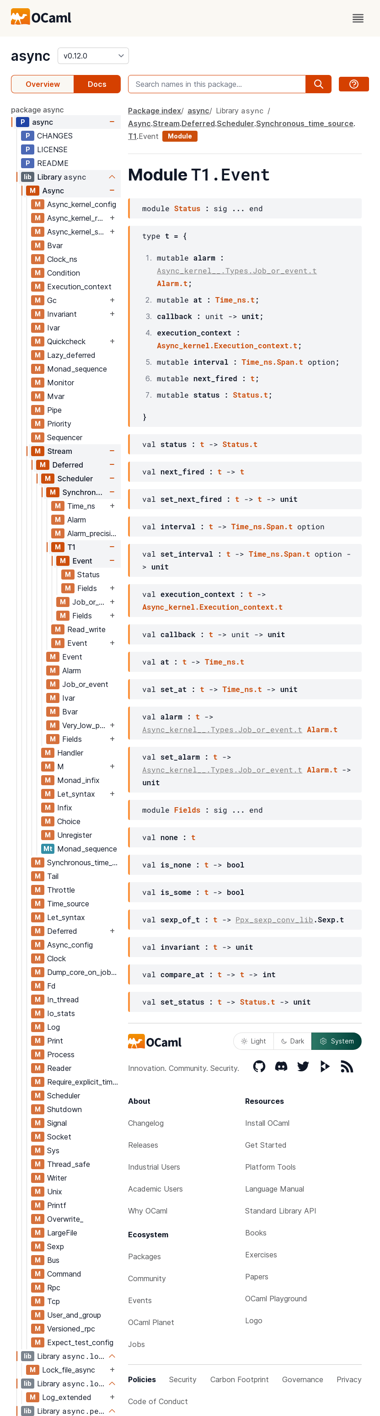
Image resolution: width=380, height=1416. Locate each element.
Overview (43, 84)
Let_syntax (76, 793)
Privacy (349, 1379)
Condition (63, 272)
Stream (59, 451)
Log (53, 1027)
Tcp (53, 1301)
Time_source (68, 903)
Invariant (62, 314)
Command (64, 1273)
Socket (59, 1136)
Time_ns (81, 506)
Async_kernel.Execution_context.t (227, 345)
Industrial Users (154, 1166)
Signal (57, 1123)
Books (256, 1232)
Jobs (136, 1344)
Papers (256, 1276)
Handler (70, 752)
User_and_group (74, 1315)
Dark (292, 1041)
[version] (93, 56)
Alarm (76, 519)
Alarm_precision (93, 533)
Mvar (55, 396)
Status (88, 574)
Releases (143, 1145)
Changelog (146, 1123)
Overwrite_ (65, 1219)
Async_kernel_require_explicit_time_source (77, 218)
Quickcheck (66, 341)
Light (253, 1041)
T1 (71, 547)
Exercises (261, 1254)
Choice (68, 821)
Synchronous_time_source (84, 492)
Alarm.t (172, 283)
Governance (302, 1379)
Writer (57, 1177)
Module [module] (180, 136)
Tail (53, 876)
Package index (154, 110)
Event (82, 560)
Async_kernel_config (81, 204)
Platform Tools (270, 1166)
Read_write (86, 629)
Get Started (266, 1145)
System (336, 1041)
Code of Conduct (158, 1401)
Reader (59, 1068)
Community (147, 1278)
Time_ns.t (235, 299)
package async (37, 109)
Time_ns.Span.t (272, 362)
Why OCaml (147, 1210)
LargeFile (62, 1232)
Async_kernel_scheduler (77, 231)
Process (61, 1054)
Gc (52, 300)
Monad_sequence (77, 368)
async (30, 56)
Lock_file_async (68, 1369)
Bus (53, 1260)
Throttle (61, 889)
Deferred (67, 464)
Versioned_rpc (71, 1328)
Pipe (54, 410)
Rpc (53, 1287)
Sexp (55, 1246)
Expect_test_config (80, 1342)
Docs (97, 84)
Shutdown (64, 1109)
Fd (51, 985)
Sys (53, 1150)
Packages (144, 1256)
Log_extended (66, 1397)
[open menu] (358, 18)
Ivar (53, 327)
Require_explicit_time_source (83, 1081)
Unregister (74, 835)
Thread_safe (68, 1164)
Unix (54, 1191)
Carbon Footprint (239, 1379)
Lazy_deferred (71, 355)
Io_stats (61, 1013)
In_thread (63, 999)
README (53, 163)
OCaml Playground (276, 1298)
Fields (87, 588)
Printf (56, 1205)
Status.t (250, 394)
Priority (59, 423)
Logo (253, 1320)
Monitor (60, 382)
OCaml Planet (151, 1322)
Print (55, 1040)
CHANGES (55, 135)
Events (140, 1300)
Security (183, 1379)
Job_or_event (89, 602)
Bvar (55, 245)
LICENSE (52, 149)
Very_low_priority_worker (84, 725)
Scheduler (75, 478)
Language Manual (274, 1188)
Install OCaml (267, 1123)
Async (53, 190)
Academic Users (155, 1188)
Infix (64, 807)
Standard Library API (280, 1210)
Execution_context (79, 286)
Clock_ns (62, 259)
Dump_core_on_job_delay (83, 972)
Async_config (70, 944)
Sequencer (64, 437)
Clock (56, 958)
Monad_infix (78, 780)
